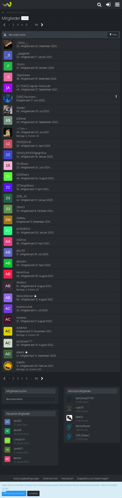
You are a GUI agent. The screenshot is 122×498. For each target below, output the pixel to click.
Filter (113, 34)
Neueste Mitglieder (18, 414)
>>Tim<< (21, 129)
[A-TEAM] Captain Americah (33, 86)
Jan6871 (18, 448)
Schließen (33, 493)
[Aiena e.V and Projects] (6, 4)
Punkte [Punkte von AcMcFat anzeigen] (31, 335)
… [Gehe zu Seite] (31, 24)
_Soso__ (22, 42)
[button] (117, 4)
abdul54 (21, 261)
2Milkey (20, 218)
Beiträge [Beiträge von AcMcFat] (20, 335)
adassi (20, 352)
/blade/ (20, 108)
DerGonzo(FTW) (85, 398)
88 (36, 24)
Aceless (21, 318)
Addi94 (20, 362)
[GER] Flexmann (26, 97)
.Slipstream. (23, 75)
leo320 (17, 420)
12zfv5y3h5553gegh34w (31, 153)
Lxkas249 (19, 439)
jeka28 (17, 430)
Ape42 (79, 416)
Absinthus (22, 272)
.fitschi (20, 64)
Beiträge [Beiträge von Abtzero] (20, 289)
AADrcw (21, 240)
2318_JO (21, 196)
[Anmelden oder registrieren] (108, 4)
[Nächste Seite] (42, 24)
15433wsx (22, 164)
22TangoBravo (25, 185)
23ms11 (20, 207)
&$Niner (21, 118)
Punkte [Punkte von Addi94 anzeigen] (32, 369)
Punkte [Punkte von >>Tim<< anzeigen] (31, 135)
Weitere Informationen (14, 493)
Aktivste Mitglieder (79, 391)
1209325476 (23, 142)
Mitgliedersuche (16, 391)
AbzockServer (24, 296)
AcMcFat (21, 328)
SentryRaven (83, 426)
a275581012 (23, 229)
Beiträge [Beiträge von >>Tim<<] (20, 135)
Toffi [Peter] (82, 435)
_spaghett (22, 53)
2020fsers (22, 174)
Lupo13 (79, 407)
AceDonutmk (24, 307)
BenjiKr (17, 458)
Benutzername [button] (17, 34)
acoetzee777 (24, 341)
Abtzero (21, 282)
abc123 (20, 250)
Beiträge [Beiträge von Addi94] (20, 369)
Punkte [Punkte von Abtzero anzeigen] (31, 289)
